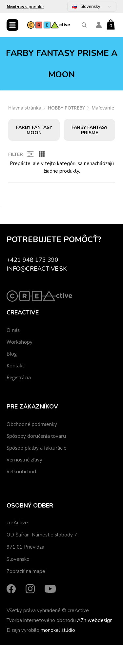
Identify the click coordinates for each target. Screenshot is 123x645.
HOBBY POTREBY (66, 108)
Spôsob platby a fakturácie (36, 447)
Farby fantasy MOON (34, 130)
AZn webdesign (95, 620)
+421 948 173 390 (32, 260)
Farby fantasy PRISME (90, 130)
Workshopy (19, 341)
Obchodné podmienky (32, 424)
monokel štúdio (58, 630)
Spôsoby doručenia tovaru (36, 436)
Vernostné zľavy (24, 459)
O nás (13, 330)
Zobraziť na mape (26, 571)
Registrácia (19, 377)
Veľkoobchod (21, 471)
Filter (21, 154)
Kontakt (15, 365)
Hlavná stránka (24, 108)
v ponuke (25, 7)
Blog (12, 353)
